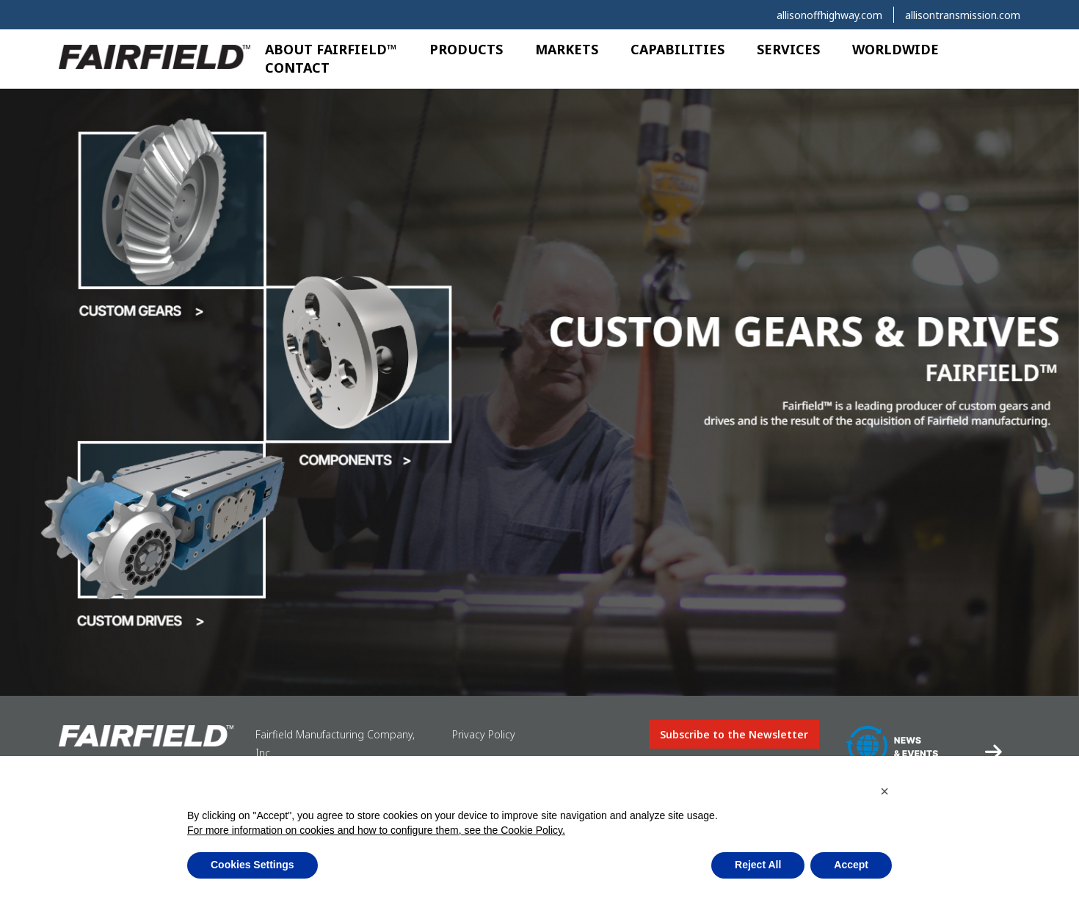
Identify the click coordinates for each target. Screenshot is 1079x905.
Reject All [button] (758, 865)
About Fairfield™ (331, 49)
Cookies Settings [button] (252, 865)
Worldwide (895, 49)
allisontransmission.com (962, 15)
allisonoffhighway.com (829, 15)
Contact (297, 67)
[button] (884, 791)
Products (466, 49)
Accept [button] (851, 865)
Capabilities (677, 49)
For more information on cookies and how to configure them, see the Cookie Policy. (376, 830)
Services (788, 49)
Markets (566, 49)
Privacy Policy (483, 734)
